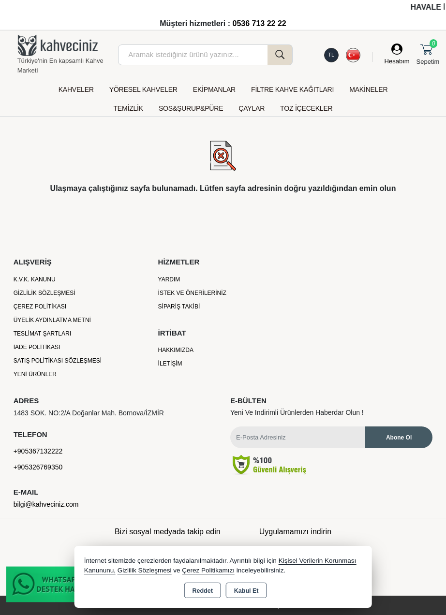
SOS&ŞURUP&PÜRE (191, 108)
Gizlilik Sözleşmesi (44, 293)
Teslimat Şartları (42, 333)
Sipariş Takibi (179, 306)
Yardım (169, 279)
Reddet (202, 590)
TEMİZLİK (128, 108)
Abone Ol (399, 437)
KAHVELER (76, 89)
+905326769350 (38, 467)
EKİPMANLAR (214, 89)
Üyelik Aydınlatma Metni (52, 320)
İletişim (170, 363)
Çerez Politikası (40, 306)
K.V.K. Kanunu (35, 279)
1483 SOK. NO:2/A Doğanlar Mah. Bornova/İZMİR (89, 413)
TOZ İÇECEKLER (306, 108)
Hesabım (397, 61)
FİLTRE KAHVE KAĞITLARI (292, 89)
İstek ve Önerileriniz (192, 293)
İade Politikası (37, 347)
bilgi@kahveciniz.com (46, 504)
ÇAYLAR (251, 108)
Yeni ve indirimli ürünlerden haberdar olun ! (297, 412)
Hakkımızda (175, 350)
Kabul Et (246, 590)
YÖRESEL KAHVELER (143, 89)
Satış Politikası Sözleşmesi (58, 360)
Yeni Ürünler (35, 374)
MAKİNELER (368, 89)
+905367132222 (38, 451)
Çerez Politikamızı (208, 570)
